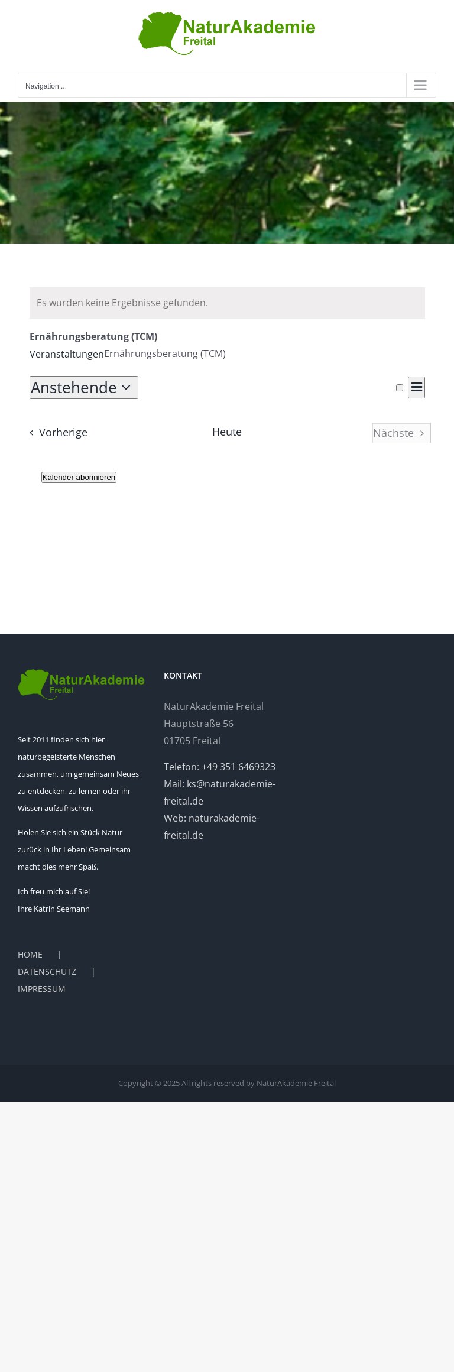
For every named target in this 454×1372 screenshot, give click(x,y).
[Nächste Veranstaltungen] (401, 433)
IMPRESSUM (42, 988)
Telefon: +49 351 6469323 (219, 766)
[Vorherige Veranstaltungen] (55, 433)
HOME (30, 954)
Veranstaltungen (67, 354)
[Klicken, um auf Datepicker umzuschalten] (84, 387)
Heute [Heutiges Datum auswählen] (227, 431)
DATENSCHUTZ (47, 971)
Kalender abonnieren (79, 477)
